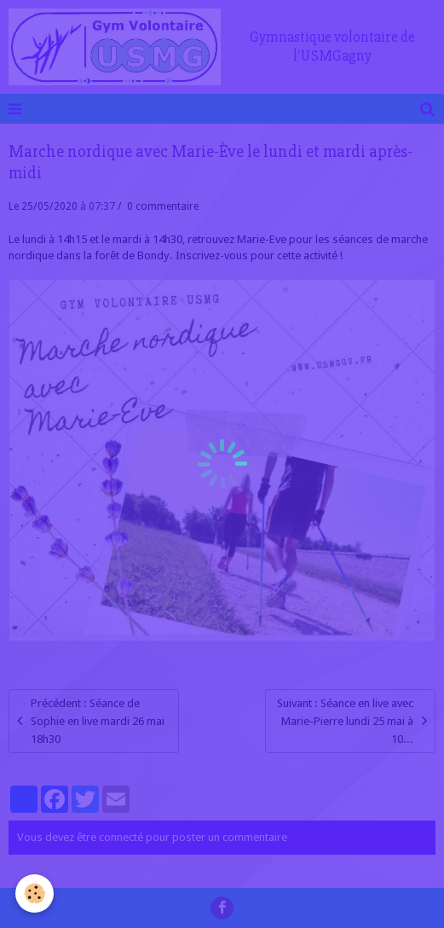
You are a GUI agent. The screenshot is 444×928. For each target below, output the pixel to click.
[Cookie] (34, 893)
